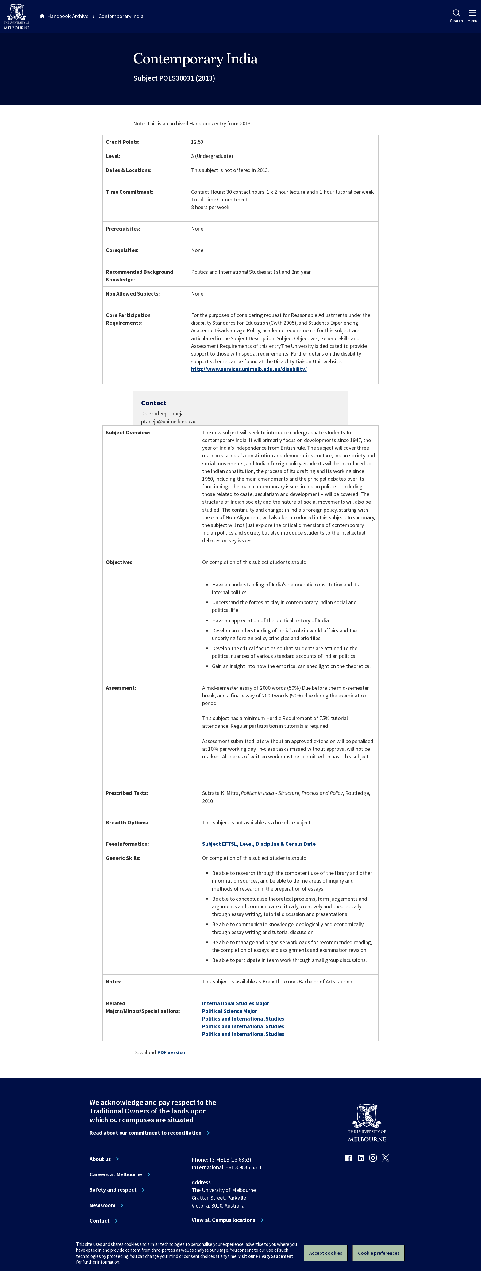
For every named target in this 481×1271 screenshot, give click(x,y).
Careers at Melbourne (116, 1174)
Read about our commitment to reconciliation (146, 1132)
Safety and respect (113, 1189)
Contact (100, 1220)
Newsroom (102, 1205)
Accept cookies (325, 1253)
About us (100, 1159)
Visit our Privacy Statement (265, 1256)
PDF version (171, 1052)
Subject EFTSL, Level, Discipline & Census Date (259, 843)
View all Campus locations (223, 1220)
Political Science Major (229, 1010)
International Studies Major (235, 1003)
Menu (472, 16)
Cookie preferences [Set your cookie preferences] (378, 1253)
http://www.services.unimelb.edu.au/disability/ (249, 368)
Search (456, 16)
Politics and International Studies (243, 1018)
